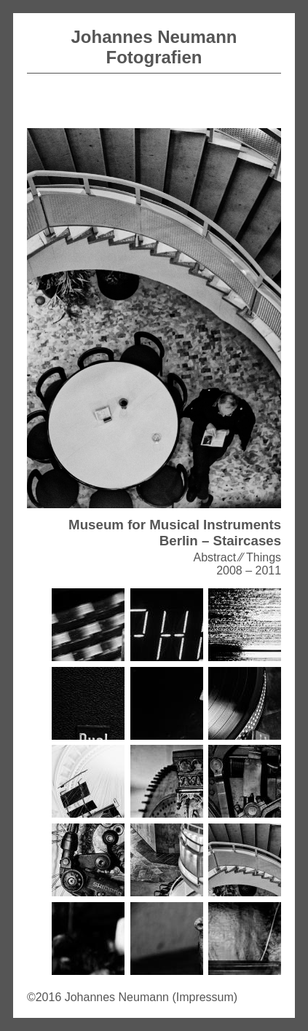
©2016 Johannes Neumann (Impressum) (132, 997)
